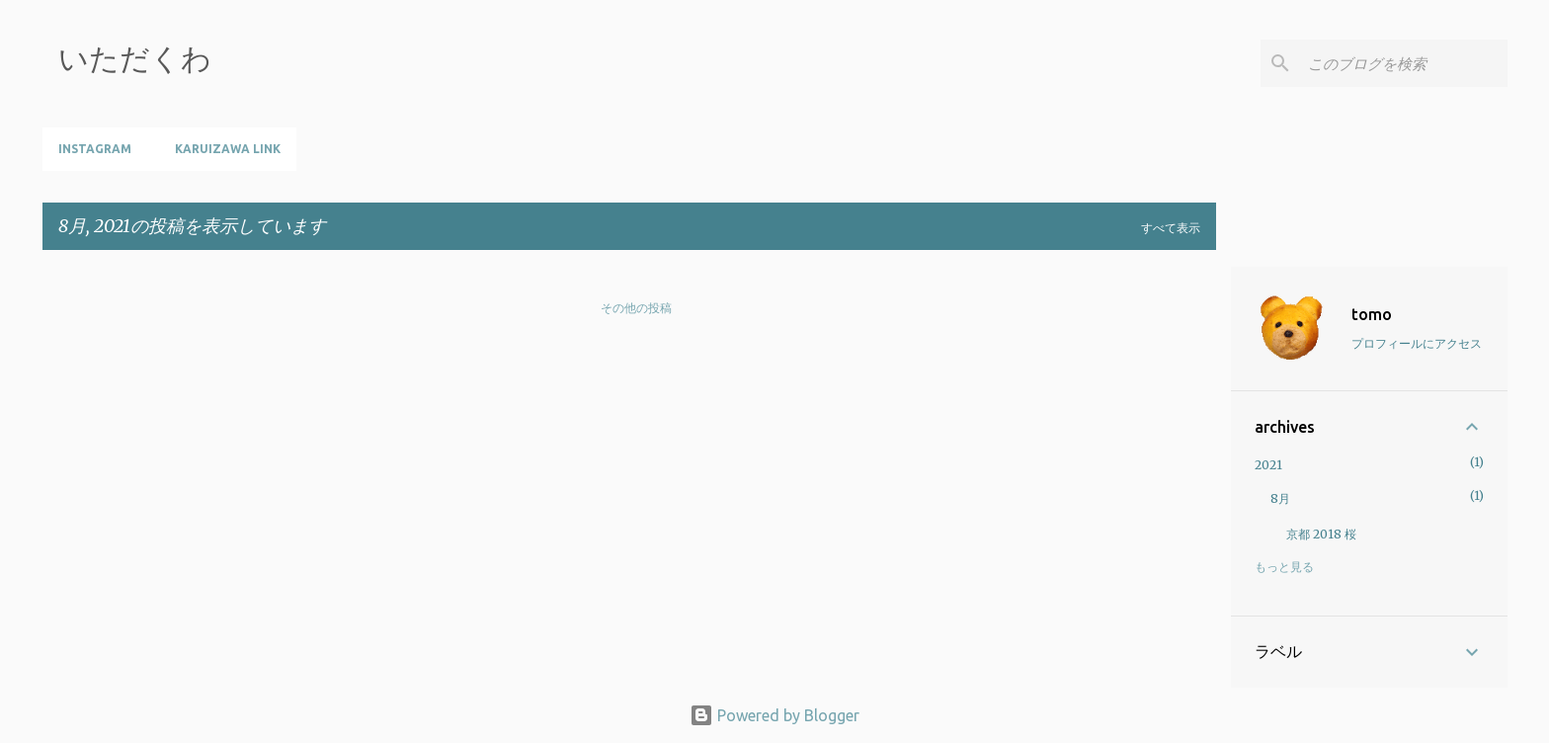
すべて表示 (1170, 227)
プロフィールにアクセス (1416, 343)
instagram (94, 148)
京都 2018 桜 (1321, 534)
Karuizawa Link (228, 148)
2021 (1268, 464)
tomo (1371, 314)
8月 (1280, 498)
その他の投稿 (636, 307)
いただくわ (134, 58)
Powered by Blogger (774, 715)
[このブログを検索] (1404, 63)
